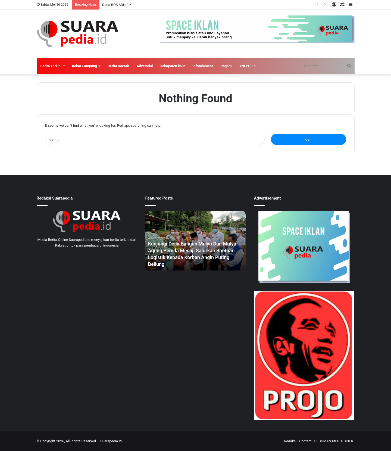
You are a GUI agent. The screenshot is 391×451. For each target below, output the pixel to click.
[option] (195, 240)
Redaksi (290, 441)
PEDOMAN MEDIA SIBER (333, 441)
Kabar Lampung (84, 66)
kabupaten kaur (172, 66)
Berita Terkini (51, 66)
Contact (305, 441)
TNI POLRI (247, 66)
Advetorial (145, 66)
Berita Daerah (118, 66)
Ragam (226, 66)
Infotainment (203, 66)
